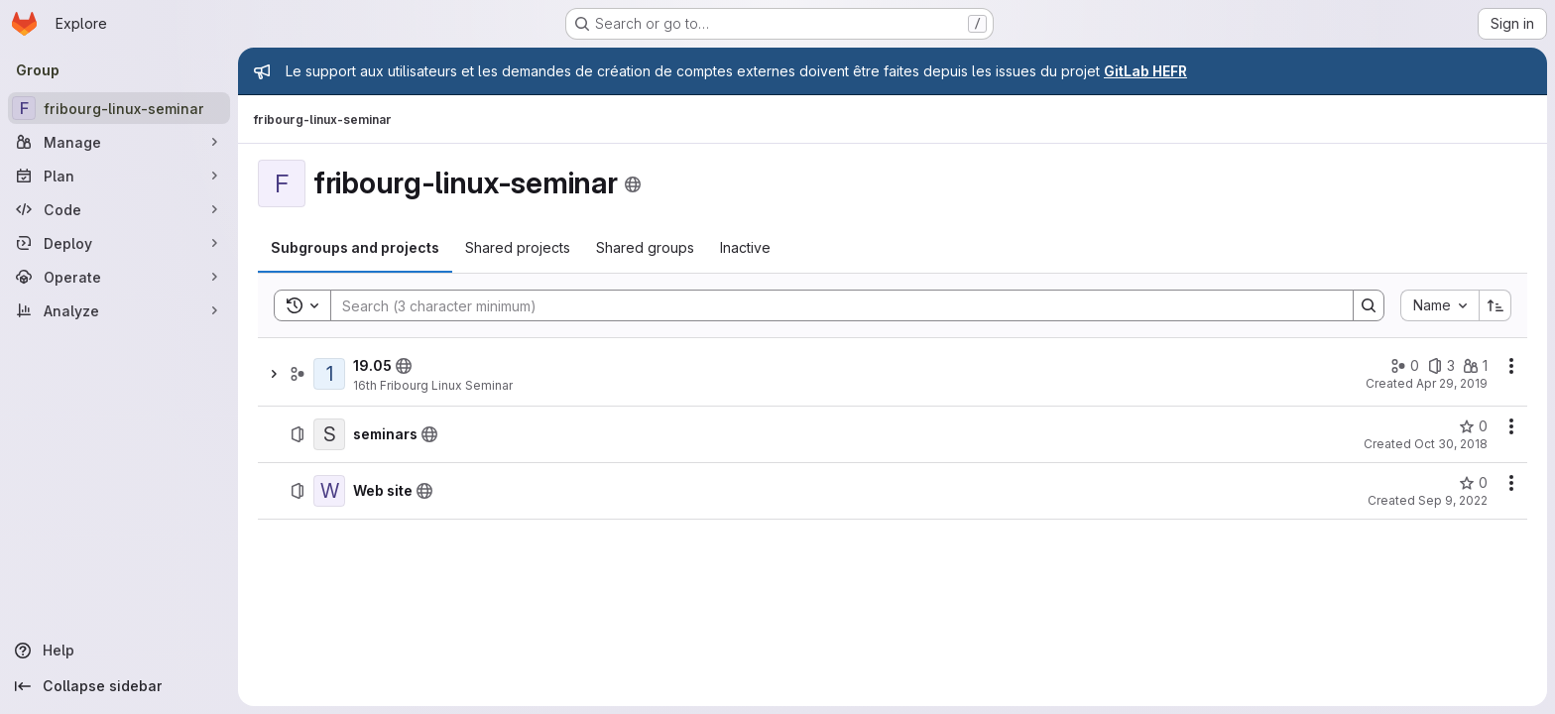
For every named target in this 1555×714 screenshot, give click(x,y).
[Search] (832, 305)
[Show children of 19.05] (274, 374)
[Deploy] (119, 243)
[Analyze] (119, 310)
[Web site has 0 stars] (1473, 483)
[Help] (119, 650)
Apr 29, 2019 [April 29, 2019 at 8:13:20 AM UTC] (1452, 383)
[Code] (119, 209)
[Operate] (119, 277)
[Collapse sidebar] (119, 686)
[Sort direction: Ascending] (1495, 305)
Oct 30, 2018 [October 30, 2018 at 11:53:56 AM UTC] (1451, 443)
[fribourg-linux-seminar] (119, 108)
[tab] (355, 248)
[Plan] (119, 175)
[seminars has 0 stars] (1473, 426)
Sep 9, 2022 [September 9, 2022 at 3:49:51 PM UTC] (1453, 500)
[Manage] (119, 142)
